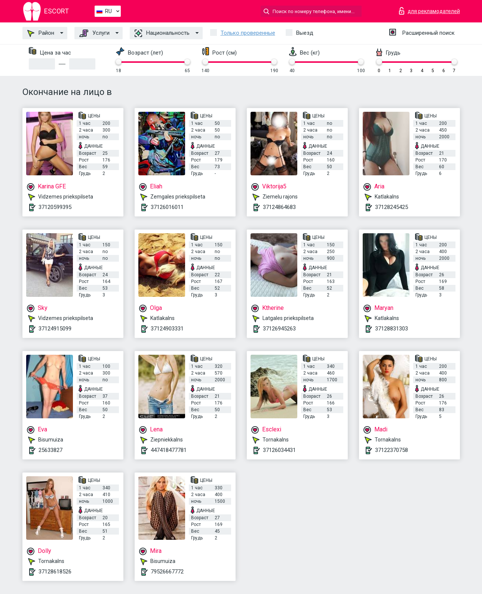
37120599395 (55, 207)
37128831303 (391, 328)
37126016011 (167, 207)
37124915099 (55, 328)
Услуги (94, 33)
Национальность (162, 33)
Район (40, 33)
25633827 (50, 450)
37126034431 (279, 450)
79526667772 (167, 571)
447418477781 (169, 450)
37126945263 (279, 328)
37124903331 (167, 328)
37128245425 (391, 207)
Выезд (304, 33)
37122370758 (391, 450)
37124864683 (279, 207)
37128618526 (55, 571)
